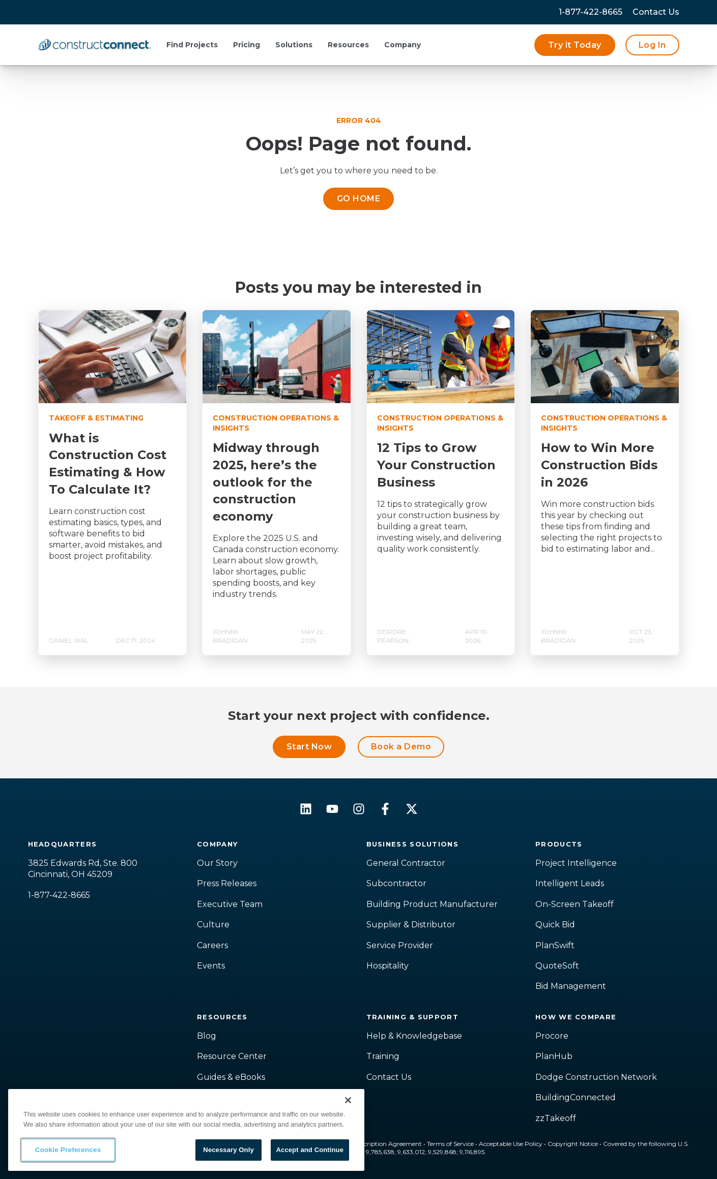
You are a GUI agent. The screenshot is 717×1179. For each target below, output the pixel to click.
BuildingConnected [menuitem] (575, 1097)
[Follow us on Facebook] (385, 809)
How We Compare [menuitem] (575, 1017)
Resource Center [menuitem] (232, 1056)
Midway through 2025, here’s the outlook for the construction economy (266, 481)
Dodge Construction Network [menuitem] (596, 1077)
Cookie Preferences (68, 1150)
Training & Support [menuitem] (412, 1017)
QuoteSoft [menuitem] (557, 966)
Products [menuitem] (558, 844)
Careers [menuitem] (212, 945)
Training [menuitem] (382, 1056)
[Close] (348, 1100)
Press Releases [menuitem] (226, 883)
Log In (652, 45)
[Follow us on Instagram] (359, 809)
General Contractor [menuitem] (405, 863)
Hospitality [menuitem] (387, 966)
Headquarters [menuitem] (62, 844)
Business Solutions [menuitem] (412, 844)
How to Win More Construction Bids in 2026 (599, 464)
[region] (186, 1130)
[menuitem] (656, 12)
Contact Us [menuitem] (388, 1077)
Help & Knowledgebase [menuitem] (414, 1036)
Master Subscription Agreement (375, 1143)
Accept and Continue (309, 1150)
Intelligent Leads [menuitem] (569, 883)
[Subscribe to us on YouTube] (332, 809)
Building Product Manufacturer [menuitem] (432, 904)
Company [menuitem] (217, 844)
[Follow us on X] (411, 809)
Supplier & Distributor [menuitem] (410, 924)
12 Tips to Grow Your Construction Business (436, 464)
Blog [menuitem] (206, 1036)
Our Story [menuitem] (217, 863)
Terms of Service (450, 1143)
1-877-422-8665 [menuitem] (590, 12)
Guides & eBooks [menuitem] (231, 1077)
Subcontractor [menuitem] (396, 883)
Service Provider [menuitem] (399, 945)
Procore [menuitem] (551, 1036)
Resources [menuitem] (222, 1017)
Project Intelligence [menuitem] (576, 863)
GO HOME (358, 198)
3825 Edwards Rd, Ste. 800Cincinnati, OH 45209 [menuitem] (82, 868)
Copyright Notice (573, 1143)
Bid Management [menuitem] (570, 986)
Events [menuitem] (211, 966)
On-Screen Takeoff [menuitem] (574, 904)
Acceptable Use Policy (510, 1143)
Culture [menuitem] (213, 924)
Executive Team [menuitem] (230, 904)
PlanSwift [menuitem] (555, 945)
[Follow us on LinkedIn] (306, 809)
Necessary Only (228, 1150)
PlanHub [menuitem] (553, 1056)
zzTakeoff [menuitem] (555, 1118)
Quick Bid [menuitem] (555, 924)
